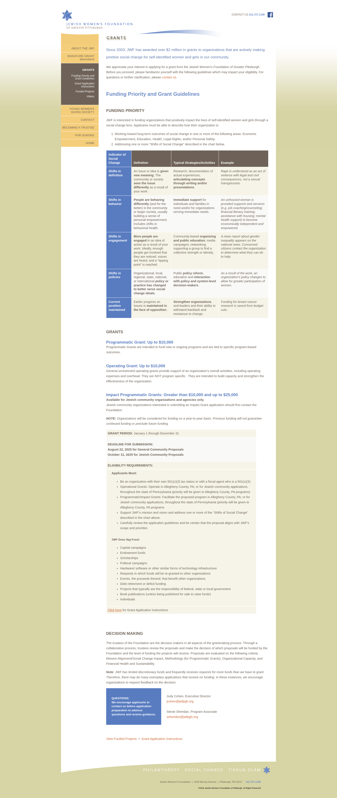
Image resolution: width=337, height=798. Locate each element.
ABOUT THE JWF (82, 48)
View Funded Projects (121, 739)
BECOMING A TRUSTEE (78, 127)
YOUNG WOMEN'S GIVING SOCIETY (81, 110)
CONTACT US (240, 14)
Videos (90, 96)
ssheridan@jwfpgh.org (182, 717)
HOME (90, 143)
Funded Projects (85, 91)
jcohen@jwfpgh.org (181, 701)
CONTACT (87, 119)
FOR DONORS (84, 135)
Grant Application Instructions (84, 85)
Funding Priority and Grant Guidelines (82, 77)
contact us (169, 77)
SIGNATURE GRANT (80, 57)
